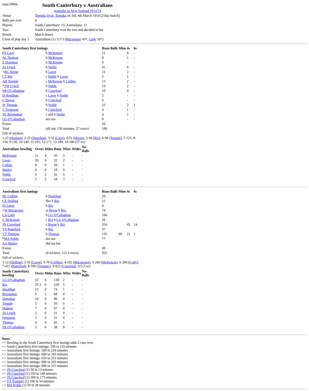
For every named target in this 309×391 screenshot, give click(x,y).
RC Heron (11, 72)
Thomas (53, 234)
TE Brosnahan (12, 114)
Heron (78, 138)
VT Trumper (11, 234)
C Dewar (8, 100)
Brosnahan (9, 294)
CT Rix (7, 76)
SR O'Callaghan (13, 91)
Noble (52, 67)
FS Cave (8, 53)
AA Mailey (10, 243)
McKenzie (55, 53)
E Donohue (10, 62)
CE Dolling (10, 201)
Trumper (44, 266)
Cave (59, 138)
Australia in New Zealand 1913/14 (77, 11)
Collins (71, 81)
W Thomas (9, 105)
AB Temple (10, 81)
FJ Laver (8, 205)
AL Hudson (10, 57)
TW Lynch (11, 86)
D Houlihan (10, 95)
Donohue (38, 138)
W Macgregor (13, 210)
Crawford (54, 91)
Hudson (16, 138)
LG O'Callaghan (13, 119)
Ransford (18, 266)
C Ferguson (10, 109)
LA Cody (8, 215)
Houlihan (54, 196)
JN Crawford (11, 224)
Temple (115, 138)
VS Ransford (11, 229)
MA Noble (11, 238)
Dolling (16, 262)
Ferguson (8, 317)
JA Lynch (8, 67)
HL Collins (10, 196)
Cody (92, 39)
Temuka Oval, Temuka (50, 15)
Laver (52, 72)
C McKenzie (11, 220)
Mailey (7, 170)
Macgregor (73, 39)
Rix (96, 138)
